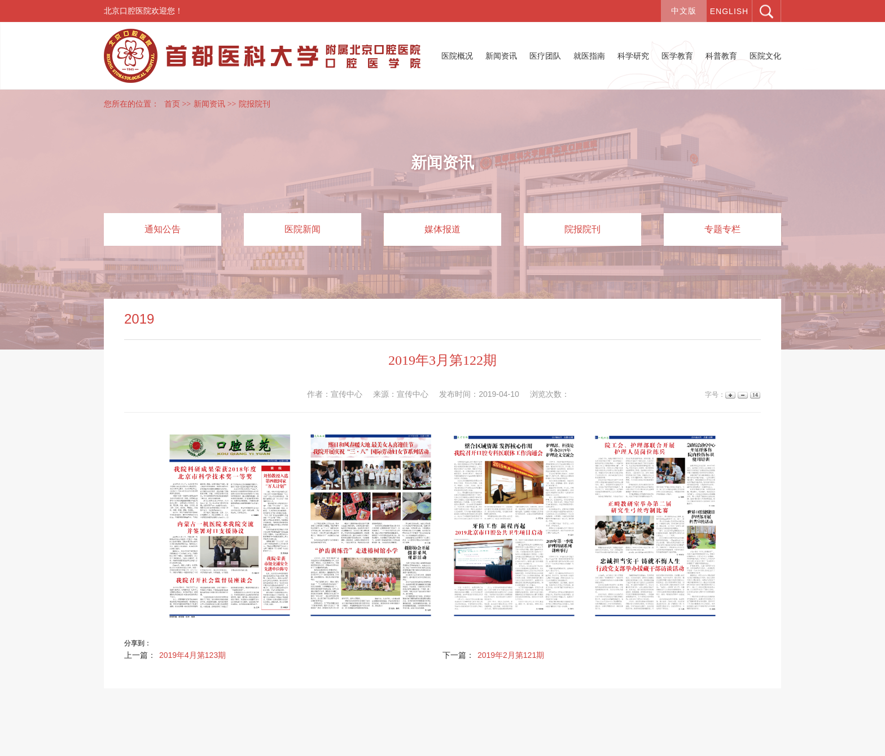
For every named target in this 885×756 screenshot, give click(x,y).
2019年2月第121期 (510, 655)
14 (754, 395)
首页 (172, 104)
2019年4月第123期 (192, 655)
